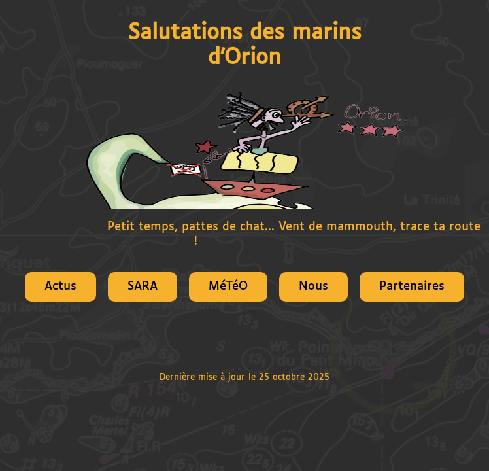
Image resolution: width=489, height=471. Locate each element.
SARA (142, 286)
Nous (313, 286)
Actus (60, 286)
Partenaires (412, 286)
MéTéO (228, 286)
